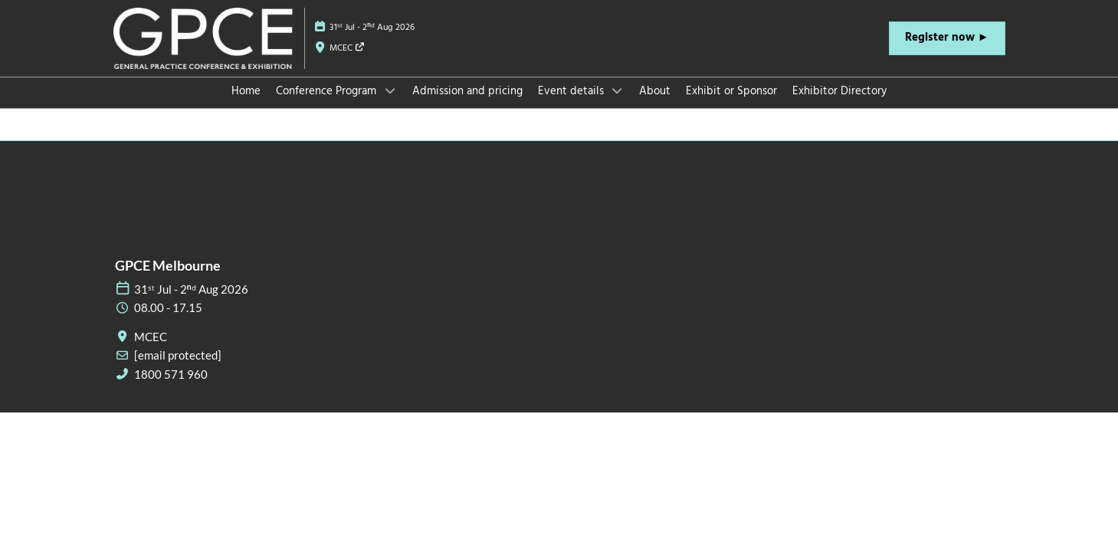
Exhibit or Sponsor (731, 106)
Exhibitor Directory (839, 106)
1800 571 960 (171, 388)
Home (246, 106)
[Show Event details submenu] (618, 105)
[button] (947, 53)
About (654, 106)
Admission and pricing (467, 106)
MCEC (347, 63)
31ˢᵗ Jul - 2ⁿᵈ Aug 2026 (372, 42)
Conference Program (327, 106)
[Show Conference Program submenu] (390, 105)
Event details (572, 106)
